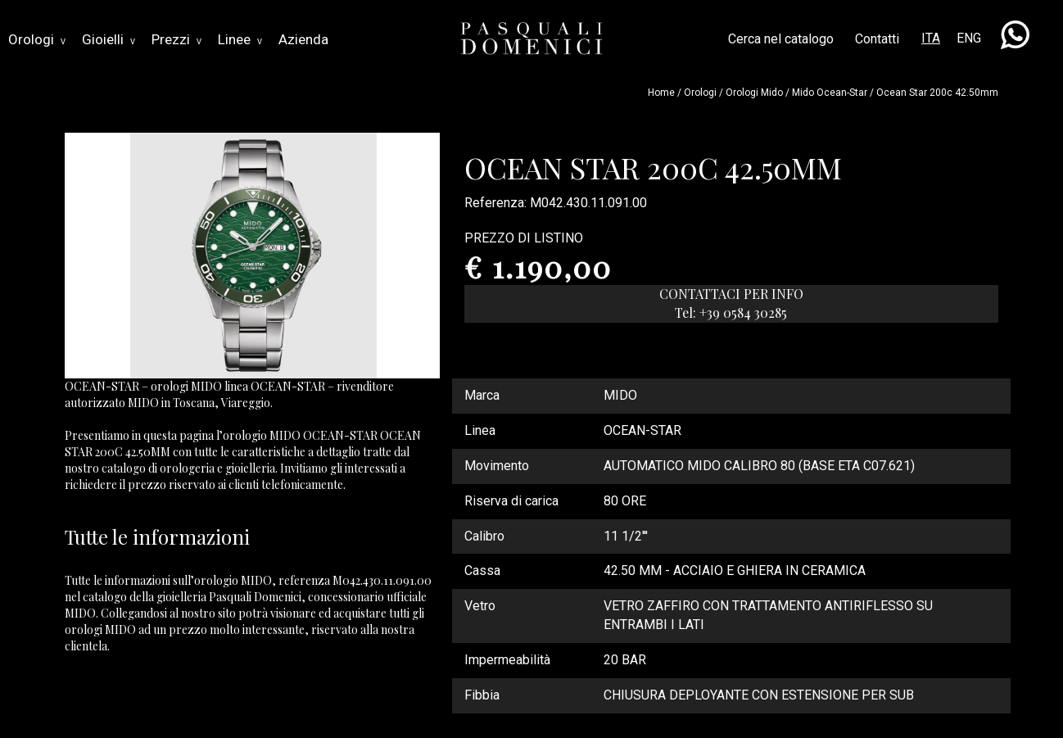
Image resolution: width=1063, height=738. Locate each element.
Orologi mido (754, 92)
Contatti (877, 39)
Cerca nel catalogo (781, 39)
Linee (240, 39)
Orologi (37, 39)
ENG (969, 38)
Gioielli (108, 39)
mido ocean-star (829, 92)
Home (661, 92)
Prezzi (176, 39)
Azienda (303, 39)
